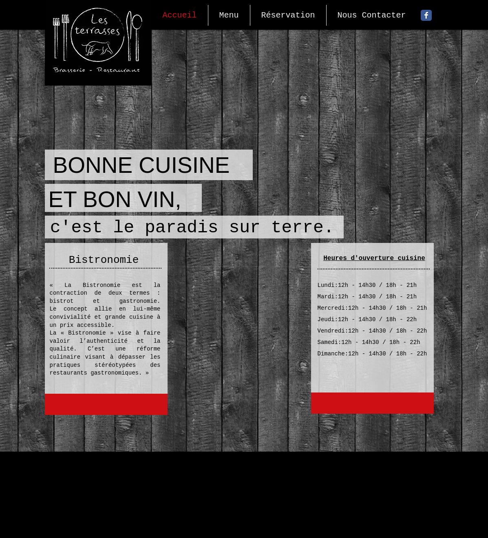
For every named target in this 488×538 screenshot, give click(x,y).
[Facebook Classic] (426, 15)
